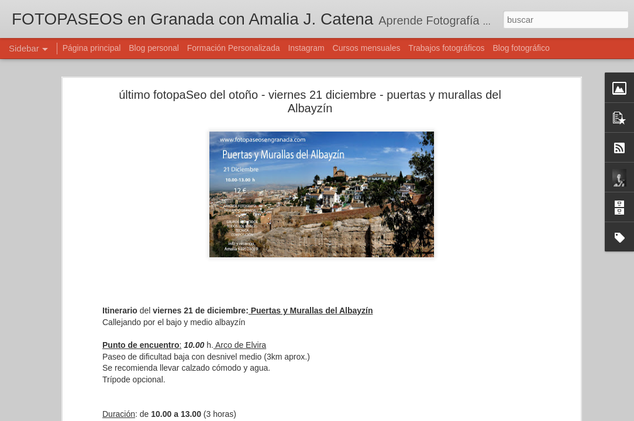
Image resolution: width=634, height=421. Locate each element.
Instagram (306, 48)
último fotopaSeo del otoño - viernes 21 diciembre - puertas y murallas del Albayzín (310, 101)
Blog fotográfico (520, 48)
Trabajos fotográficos (446, 48)
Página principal (92, 48)
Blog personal (154, 48)
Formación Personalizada (233, 48)
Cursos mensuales (367, 48)
